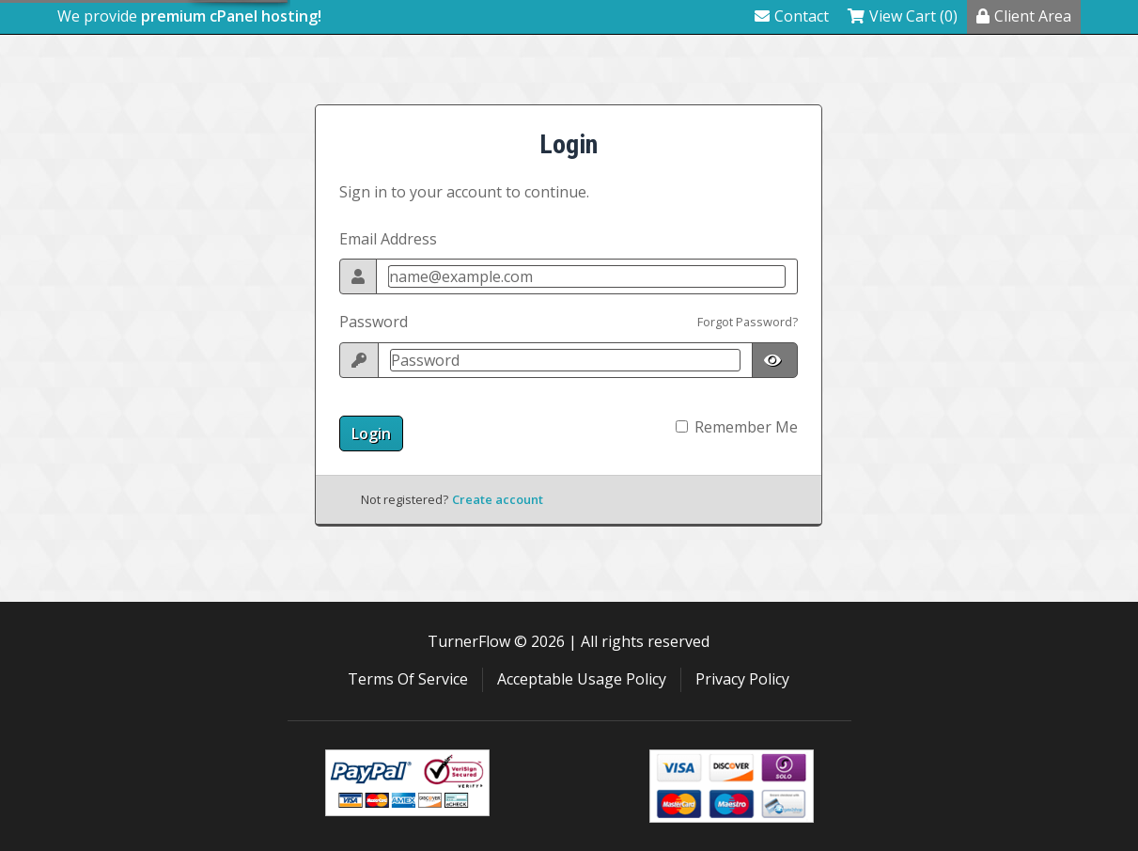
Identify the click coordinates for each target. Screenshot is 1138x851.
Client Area (1023, 16)
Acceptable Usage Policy (581, 679)
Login (371, 433)
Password (373, 321)
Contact (792, 16)
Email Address (388, 239)
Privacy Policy (742, 679)
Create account (497, 499)
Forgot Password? (747, 321)
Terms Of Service (408, 679)
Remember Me (746, 427)
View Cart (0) (903, 16)
